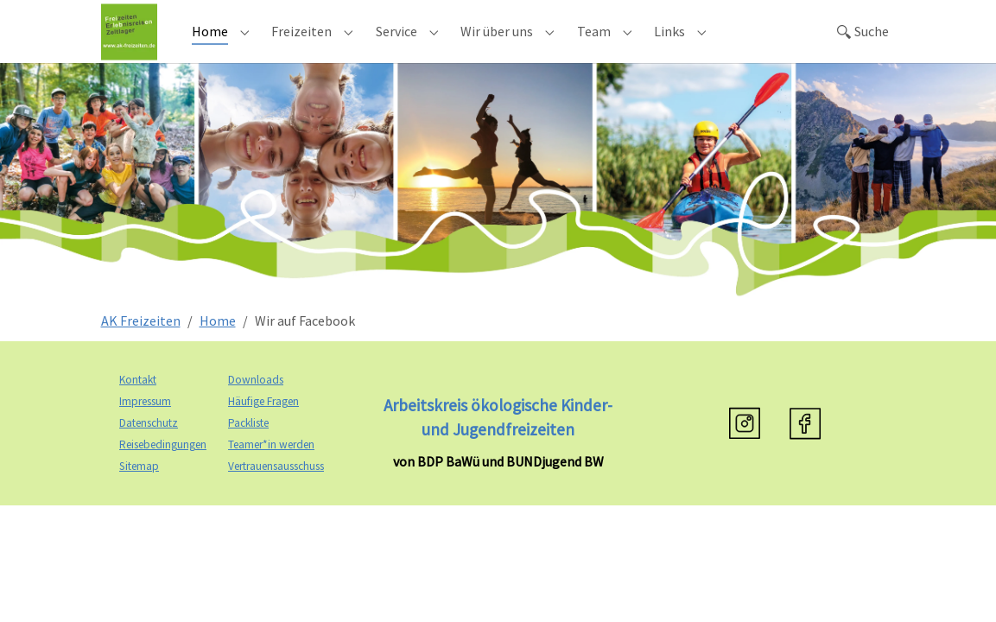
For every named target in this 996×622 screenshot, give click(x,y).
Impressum (145, 424)
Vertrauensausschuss (276, 489)
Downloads (255, 403)
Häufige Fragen (263, 424)
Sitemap (139, 489)
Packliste (248, 446)
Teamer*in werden (271, 467)
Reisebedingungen (162, 467)
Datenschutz (148, 446)
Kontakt (137, 403)
